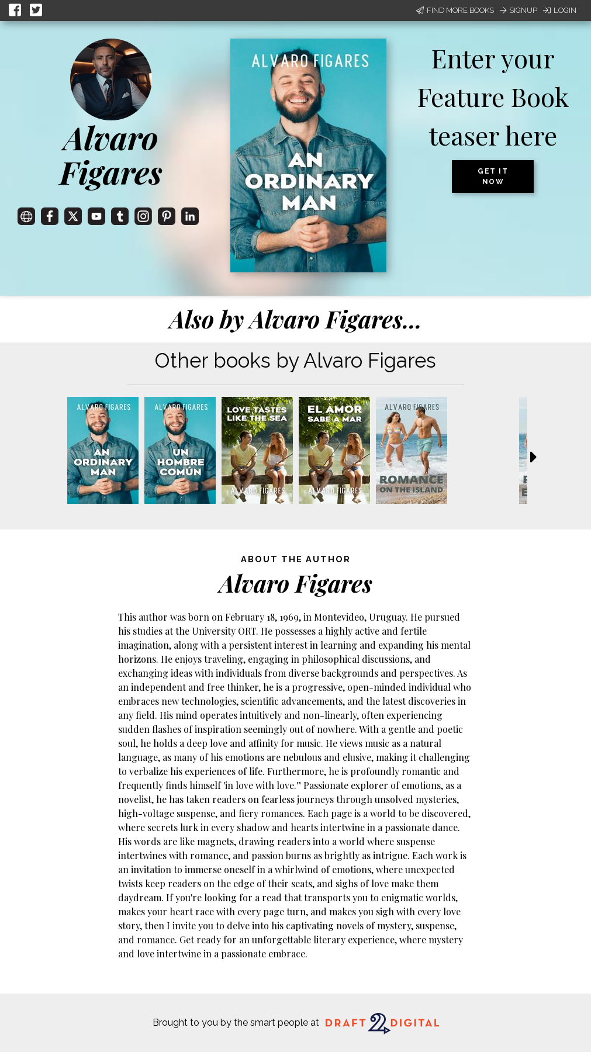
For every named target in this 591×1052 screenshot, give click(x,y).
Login (559, 10)
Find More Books (455, 10)
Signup (518, 10)
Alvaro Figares (111, 154)
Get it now (493, 176)
